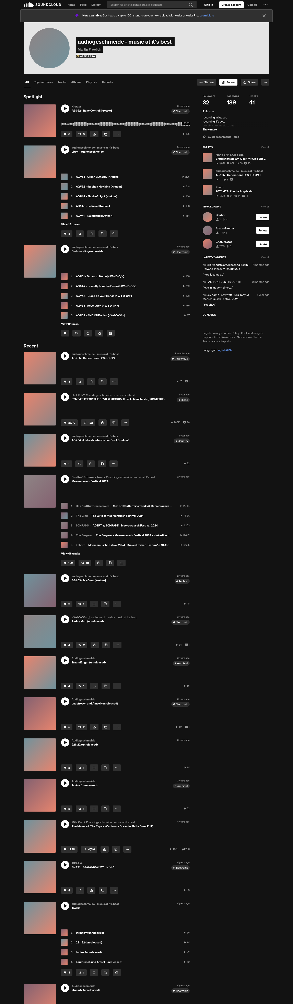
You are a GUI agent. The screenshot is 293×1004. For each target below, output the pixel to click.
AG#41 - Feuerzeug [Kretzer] (94, 216)
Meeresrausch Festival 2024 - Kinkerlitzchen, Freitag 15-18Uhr (128, 545)
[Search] (152, 4)
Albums (76, 82)
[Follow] (228, 82)
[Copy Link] (106, 134)
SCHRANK (82, 525)
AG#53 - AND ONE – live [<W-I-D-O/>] (100, 315)
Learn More (206, 15)
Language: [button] (217, 350)
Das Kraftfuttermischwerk (92, 506)
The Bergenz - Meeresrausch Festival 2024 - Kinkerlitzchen (134, 535)
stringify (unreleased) (90, 932)
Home (71, 4)
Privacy (216, 333)
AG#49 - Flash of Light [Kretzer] (96, 196)
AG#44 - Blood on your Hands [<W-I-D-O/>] (104, 296)
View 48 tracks (70, 553)
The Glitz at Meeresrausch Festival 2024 (117, 515)
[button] (265, 4)
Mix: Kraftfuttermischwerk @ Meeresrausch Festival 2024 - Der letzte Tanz (161, 506)
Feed (83, 4)
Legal (206, 333)
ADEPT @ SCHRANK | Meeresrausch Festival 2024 (125, 525)
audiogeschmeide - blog (221, 137)
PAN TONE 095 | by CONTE (224, 282)
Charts (257, 337)
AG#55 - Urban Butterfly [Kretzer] (97, 177)
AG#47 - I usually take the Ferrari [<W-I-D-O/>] (106, 286)
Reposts (107, 82)
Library (96, 4)
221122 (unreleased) (89, 942)
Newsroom (244, 337)
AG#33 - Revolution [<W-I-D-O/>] (97, 305)
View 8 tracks (70, 324)
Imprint (207, 337)
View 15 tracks (70, 224)
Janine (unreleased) (89, 952)
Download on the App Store (215, 324)
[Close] (264, 16)
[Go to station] (206, 82)
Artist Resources (224, 337)
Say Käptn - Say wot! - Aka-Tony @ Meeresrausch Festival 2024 (226, 297)
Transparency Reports (217, 341)
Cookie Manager (251, 333)
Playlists (91, 82)
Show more (210, 129)
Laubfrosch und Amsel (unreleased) (99, 962)
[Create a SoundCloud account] (231, 4)
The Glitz (82, 515)
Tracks (62, 82)
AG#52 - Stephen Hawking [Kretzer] (99, 186)
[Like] (66, 134)
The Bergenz (84, 535)
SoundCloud (42, 4)
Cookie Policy (230, 333)
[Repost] (81, 134)
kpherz (80, 545)
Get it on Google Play (242, 324)
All (27, 82)
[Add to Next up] (114, 233)
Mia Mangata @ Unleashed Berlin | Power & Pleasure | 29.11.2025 (226, 267)
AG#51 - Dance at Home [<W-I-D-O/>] (100, 276)
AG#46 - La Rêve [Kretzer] (93, 206)
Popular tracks (43, 82)
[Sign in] (208, 4)
